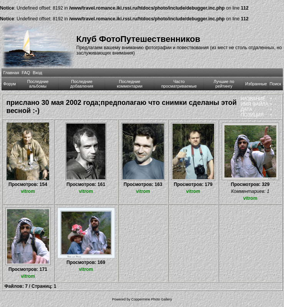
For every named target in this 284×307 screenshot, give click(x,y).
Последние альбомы (38, 83)
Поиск (275, 83)
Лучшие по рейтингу (224, 83)
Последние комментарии (130, 83)
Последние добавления (81, 83)
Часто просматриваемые (179, 83)
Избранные (256, 83)
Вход (37, 72)
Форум (9, 83)
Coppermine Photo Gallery (151, 299)
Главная (11, 72)
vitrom (28, 191)
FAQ (26, 72)
